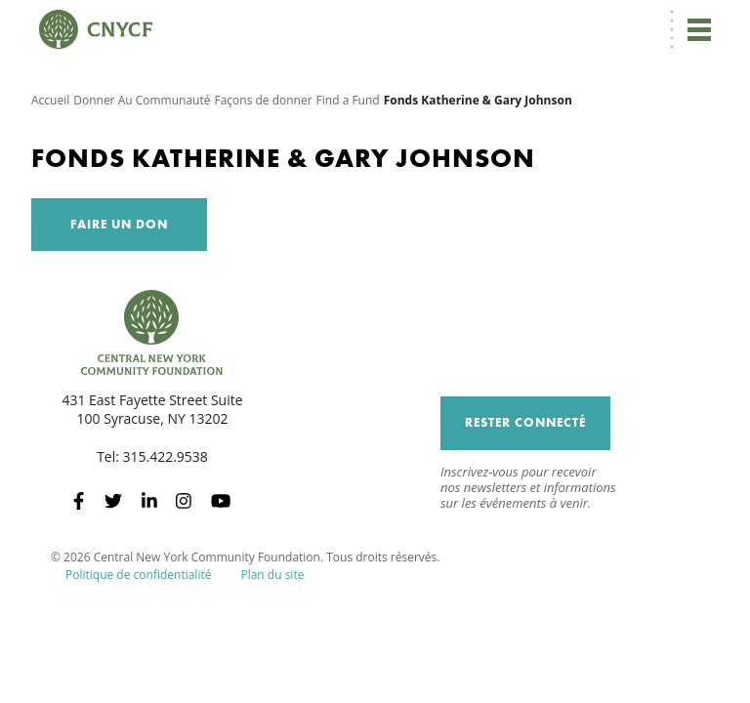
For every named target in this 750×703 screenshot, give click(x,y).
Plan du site (272, 574)
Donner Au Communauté (141, 100)
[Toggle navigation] (699, 29)
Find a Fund (348, 100)
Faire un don (119, 224)
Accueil (50, 100)
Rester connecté (525, 422)
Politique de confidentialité (138, 574)
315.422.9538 (165, 456)
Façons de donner (263, 100)
